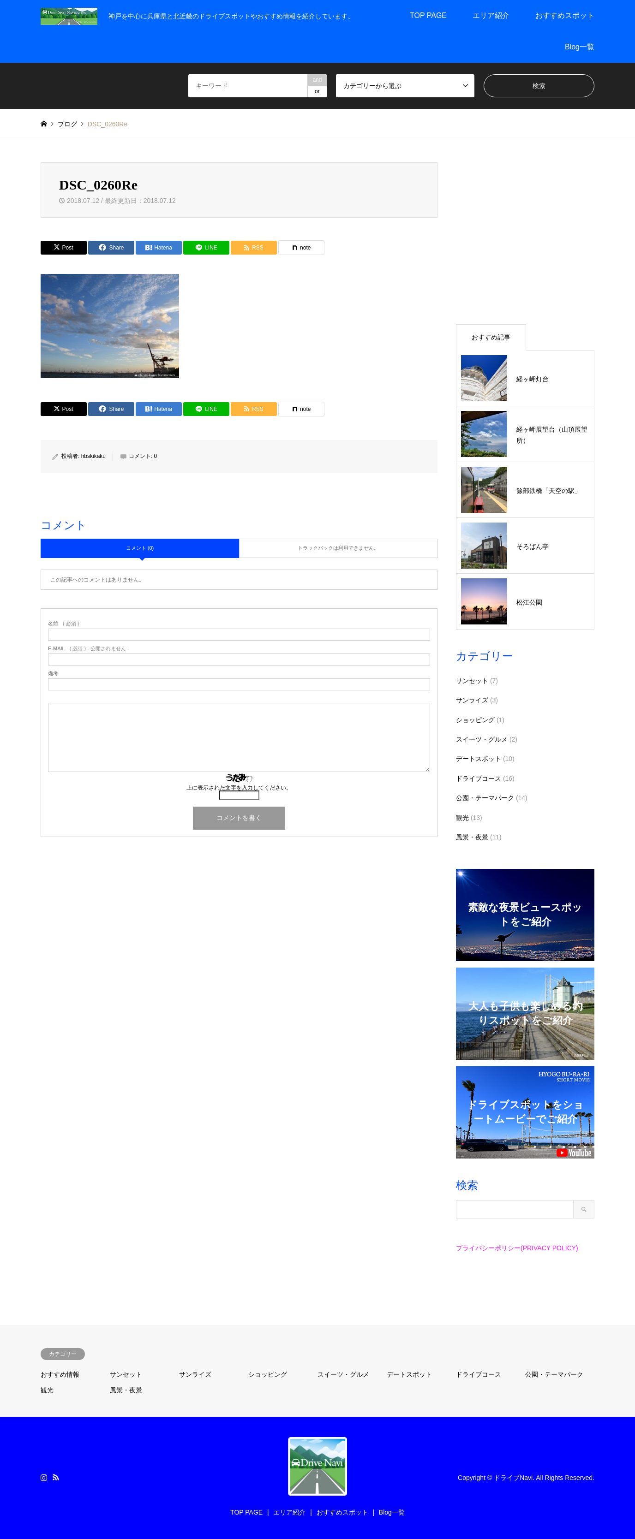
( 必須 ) (63, 623)
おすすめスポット (564, 15)
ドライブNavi (513, 1477)
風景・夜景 (472, 837)
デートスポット (478, 758)
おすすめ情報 (60, 1374)
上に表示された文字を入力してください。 (239, 787)
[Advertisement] (525, 238)
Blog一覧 (579, 47)
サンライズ (472, 700)
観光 (462, 817)
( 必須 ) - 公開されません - (88, 648)
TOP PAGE (428, 15)
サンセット (472, 680)
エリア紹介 (491, 15)
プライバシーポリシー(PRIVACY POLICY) (517, 1248)
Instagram (44, 1477)
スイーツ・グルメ (482, 739)
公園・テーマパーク (485, 798)
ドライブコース (478, 778)
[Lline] (206, 248)
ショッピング (475, 720)
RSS (56, 1477)
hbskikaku (93, 456)
